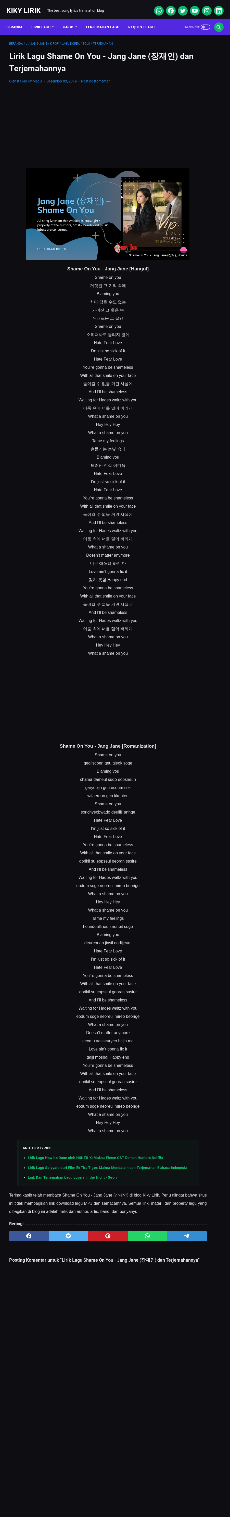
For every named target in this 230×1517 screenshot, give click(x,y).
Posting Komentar (95, 77)
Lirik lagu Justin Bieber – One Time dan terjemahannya (193, 157)
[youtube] (191, 6)
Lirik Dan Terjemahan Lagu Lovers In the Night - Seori (72, 1175)
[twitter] (179, 6)
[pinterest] (79, 1242)
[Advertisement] (79, 122)
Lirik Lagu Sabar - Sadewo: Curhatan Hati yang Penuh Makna (193, 205)
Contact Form (102, 1498)
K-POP (71, 20)
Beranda (17, 20)
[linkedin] (215, 6)
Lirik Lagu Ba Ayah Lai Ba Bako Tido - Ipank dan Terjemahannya (192, 314)
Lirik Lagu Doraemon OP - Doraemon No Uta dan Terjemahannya (194, 181)
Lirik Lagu (44, 20)
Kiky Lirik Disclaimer (172, 1498)
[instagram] (203, 6)
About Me (49, 1498)
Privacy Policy (135, 1498)
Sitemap (74, 1498)
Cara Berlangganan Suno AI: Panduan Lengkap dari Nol (189, 260)
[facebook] (167, 6)
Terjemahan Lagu (105, 20)
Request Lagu (144, 20)
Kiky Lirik (26, 6)
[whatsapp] (155, 6)
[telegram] (135, 1242)
